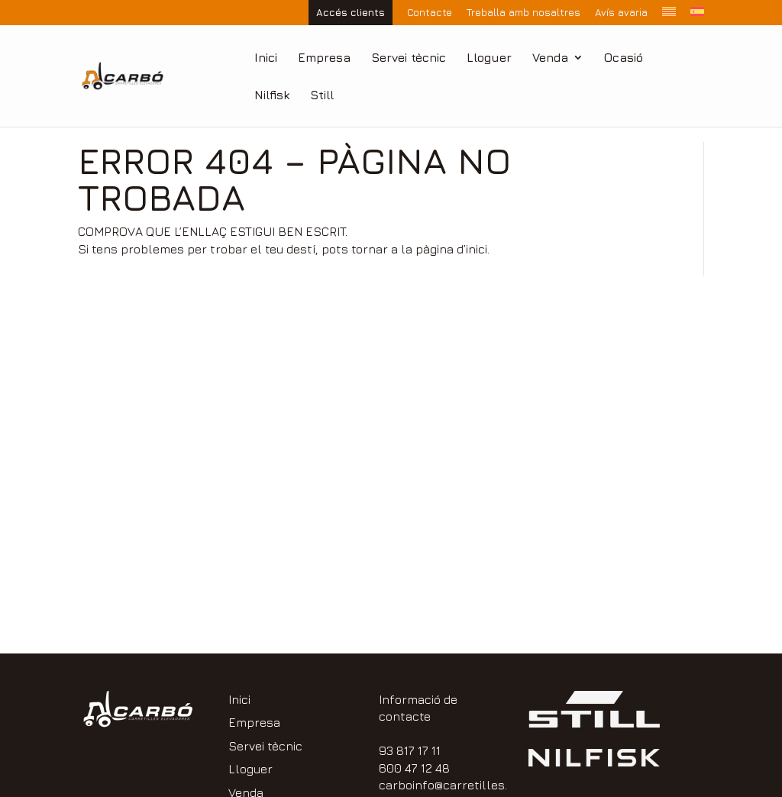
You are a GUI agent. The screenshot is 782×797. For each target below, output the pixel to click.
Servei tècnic (408, 58)
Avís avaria (621, 13)
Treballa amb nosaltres (523, 13)
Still (322, 95)
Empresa (324, 58)
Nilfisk (271, 95)
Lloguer (489, 58)
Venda (550, 58)
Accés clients (350, 12)
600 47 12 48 (414, 768)
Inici (265, 58)
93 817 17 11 (410, 750)
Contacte (429, 13)
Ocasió (623, 58)
